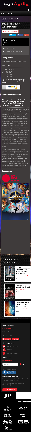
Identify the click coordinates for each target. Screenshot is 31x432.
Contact (7, 339)
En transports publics (12, 346)
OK (23, 364)
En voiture (9, 349)
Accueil (4, 18)
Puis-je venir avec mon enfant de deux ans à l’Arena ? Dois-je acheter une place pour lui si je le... (15, 384)
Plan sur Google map (12, 353)
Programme (6, 13)
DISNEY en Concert (7, 20)
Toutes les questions (10, 389)
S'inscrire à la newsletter (11, 31)
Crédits (16, 339)
